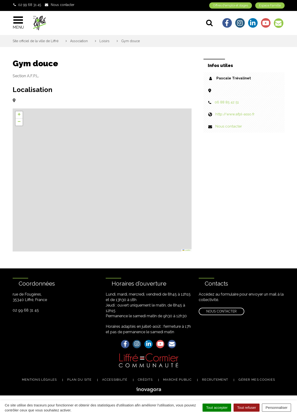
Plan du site (79, 379)
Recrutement (215, 379)
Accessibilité (114, 379)
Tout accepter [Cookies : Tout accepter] (217, 407)
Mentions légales (39, 379)
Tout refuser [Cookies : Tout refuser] (246, 407)
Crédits (145, 379)
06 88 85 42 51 (227, 102)
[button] (19, 114)
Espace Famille (270, 5)
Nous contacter (228, 126)
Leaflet (186, 250)
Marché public (177, 379)
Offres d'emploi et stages (230, 5)
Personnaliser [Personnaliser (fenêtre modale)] (276, 407)
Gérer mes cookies (257, 379)
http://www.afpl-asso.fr (235, 114)
